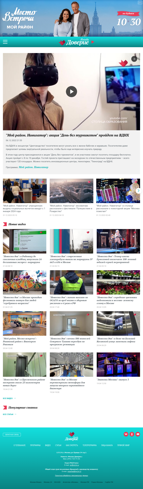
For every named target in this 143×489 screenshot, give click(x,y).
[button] (139, 191)
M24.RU (57, 482)
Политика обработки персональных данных (71, 475)
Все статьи (8, 414)
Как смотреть (72, 445)
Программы (35, 445)
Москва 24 (48, 482)
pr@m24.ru (74, 465)
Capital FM (109, 482)
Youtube (137, 434)
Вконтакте (126, 434)
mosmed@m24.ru (74, 471)
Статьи (58, 445)
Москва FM (85, 482)
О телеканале (19, 445)
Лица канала (107, 445)
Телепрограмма (90, 445)
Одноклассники (132, 434)
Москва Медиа (35, 482)
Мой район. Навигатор (33, 167)
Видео (48, 445)
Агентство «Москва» (70, 482)
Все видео (8, 398)
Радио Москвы (97, 482)
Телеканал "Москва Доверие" (74, 42)
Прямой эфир (93, 42)
